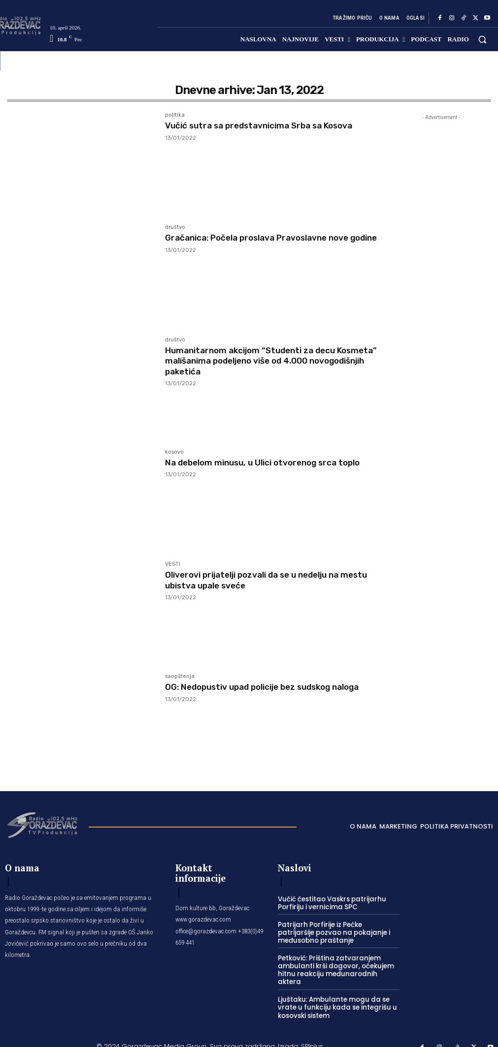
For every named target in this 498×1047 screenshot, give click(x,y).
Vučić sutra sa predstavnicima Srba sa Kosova (265, 125)
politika (175, 115)
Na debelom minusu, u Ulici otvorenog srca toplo (269, 462)
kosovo (174, 452)
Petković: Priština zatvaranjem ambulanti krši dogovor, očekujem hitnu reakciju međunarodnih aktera (335, 964)
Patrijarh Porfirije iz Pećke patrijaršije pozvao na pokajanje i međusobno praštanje (336, 932)
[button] (482, 39)
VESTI (172, 564)
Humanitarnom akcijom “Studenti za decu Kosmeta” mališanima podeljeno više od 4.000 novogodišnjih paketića (265, 361)
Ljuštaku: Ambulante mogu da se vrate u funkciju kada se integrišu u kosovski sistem (333, 997)
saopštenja (180, 676)
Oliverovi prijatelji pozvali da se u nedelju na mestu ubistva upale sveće (259, 580)
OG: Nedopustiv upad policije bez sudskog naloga (270, 686)
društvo (175, 227)
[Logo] (42, 824)
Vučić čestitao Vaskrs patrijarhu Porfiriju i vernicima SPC (329, 903)
